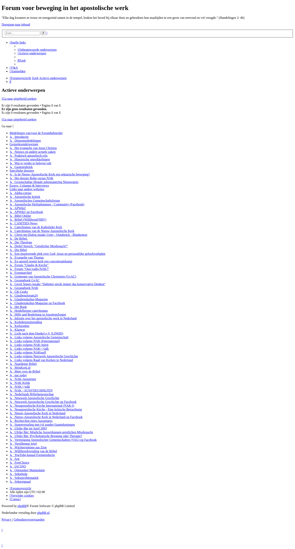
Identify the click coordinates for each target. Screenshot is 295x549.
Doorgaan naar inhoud (16, 24)
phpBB (22, 506)
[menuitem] (37, 49)
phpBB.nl (43, 512)
